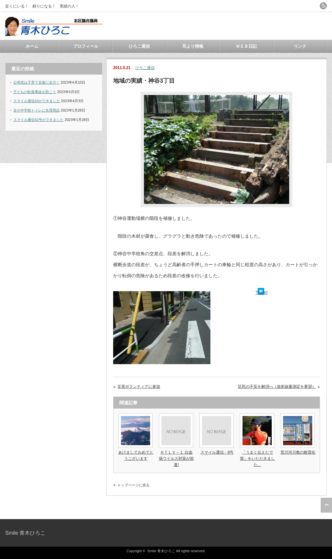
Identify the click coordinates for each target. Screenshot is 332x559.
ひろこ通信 (139, 46)
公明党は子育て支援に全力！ (36, 82)
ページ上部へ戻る (326, 505)
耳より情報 (192, 46)
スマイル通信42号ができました (38, 120)
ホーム (32, 46)
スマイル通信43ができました (36, 101)
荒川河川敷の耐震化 (297, 452)
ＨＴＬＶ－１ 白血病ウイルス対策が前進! (176, 458)
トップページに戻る (133, 485)
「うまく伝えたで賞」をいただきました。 (257, 458)
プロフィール (85, 46)
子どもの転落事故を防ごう (34, 92)
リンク (300, 46)
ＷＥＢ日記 (246, 46)
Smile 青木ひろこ (25, 533)
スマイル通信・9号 (217, 452)
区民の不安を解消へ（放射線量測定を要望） (277, 386)
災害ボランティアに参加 (138, 386)
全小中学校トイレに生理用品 (36, 110)
